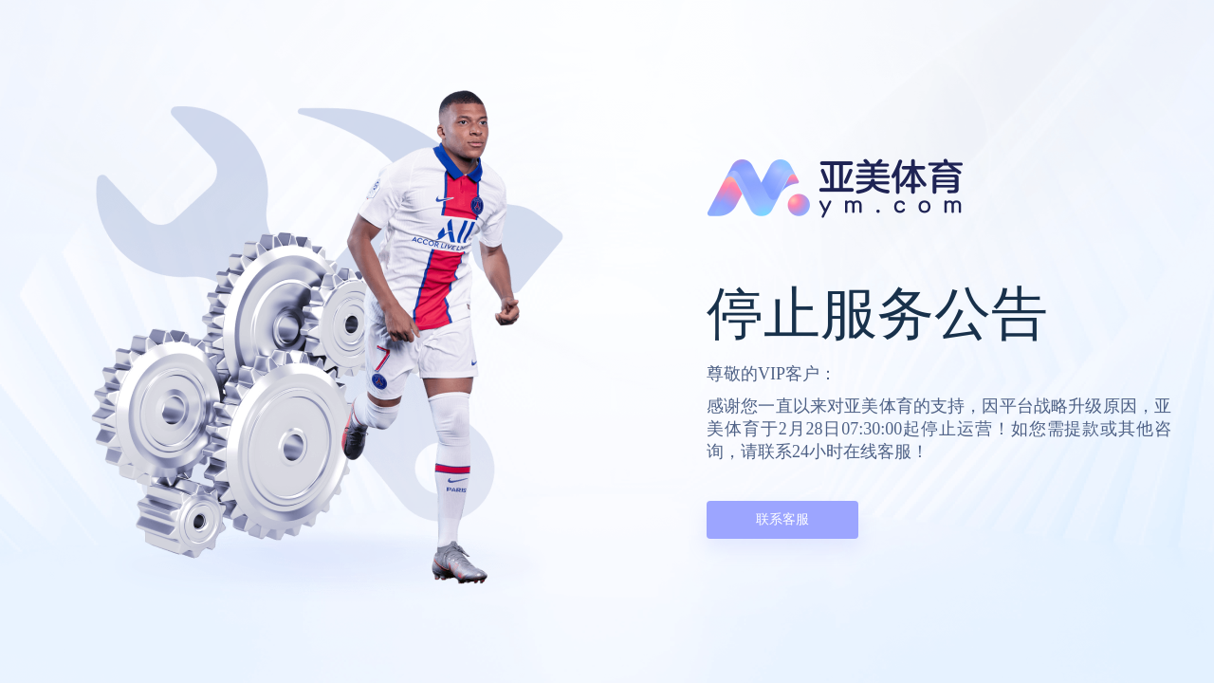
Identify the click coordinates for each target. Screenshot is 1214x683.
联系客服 (782, 519)
